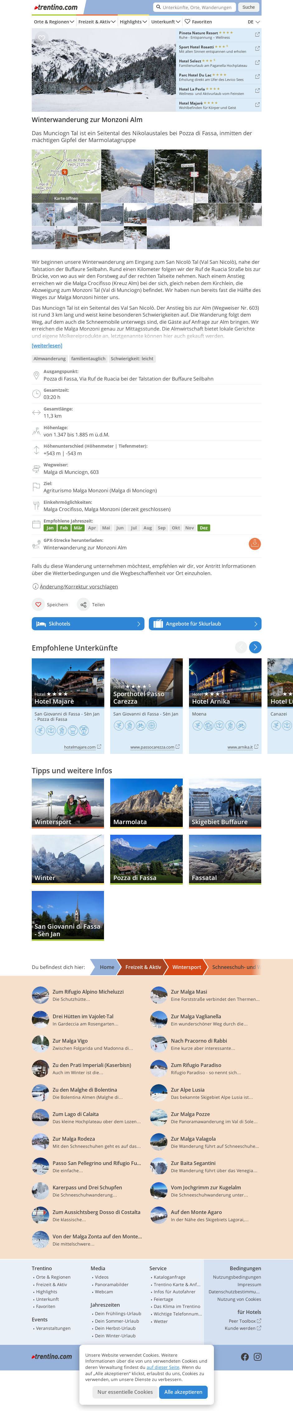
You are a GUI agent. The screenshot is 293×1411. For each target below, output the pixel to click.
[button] (255, 647)
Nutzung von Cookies (239, 1299)
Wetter (161, 1321)
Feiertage (163, 1299)
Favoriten (198, 22)
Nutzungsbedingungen (237, 1277)
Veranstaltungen (53, 1328)
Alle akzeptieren (183, 1392)
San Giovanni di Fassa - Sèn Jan (67, 714)
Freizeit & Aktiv (94, 22)
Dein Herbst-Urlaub (115, 1328)
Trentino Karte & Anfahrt (178, 1284)
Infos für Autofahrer (175, 1292)
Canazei (279, 714)
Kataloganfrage (170, 1277)
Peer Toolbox (245, 1321)
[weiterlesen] (47, 345)
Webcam (104, 1292)
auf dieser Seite (163, 1367)
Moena (199, 714)
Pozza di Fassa (52, 719)
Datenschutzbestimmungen (235, 1292)
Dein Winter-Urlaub (115, 1336)
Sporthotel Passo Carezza (146, 706)
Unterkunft (163, 22)
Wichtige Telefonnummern (178, 1314)
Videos (102, 1277)
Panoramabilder (112, 1284)
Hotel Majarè (68, 706)
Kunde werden (243, 1328)
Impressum (249, 1284)
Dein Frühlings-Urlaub (118, 1313)
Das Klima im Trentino (177, 1306)
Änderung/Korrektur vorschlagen (75, 586)
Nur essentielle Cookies (125, 1392)
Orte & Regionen (51, 22)
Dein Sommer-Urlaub (117, 1321)
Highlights (131, 22)
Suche (249, 7)
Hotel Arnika (225, 706)
